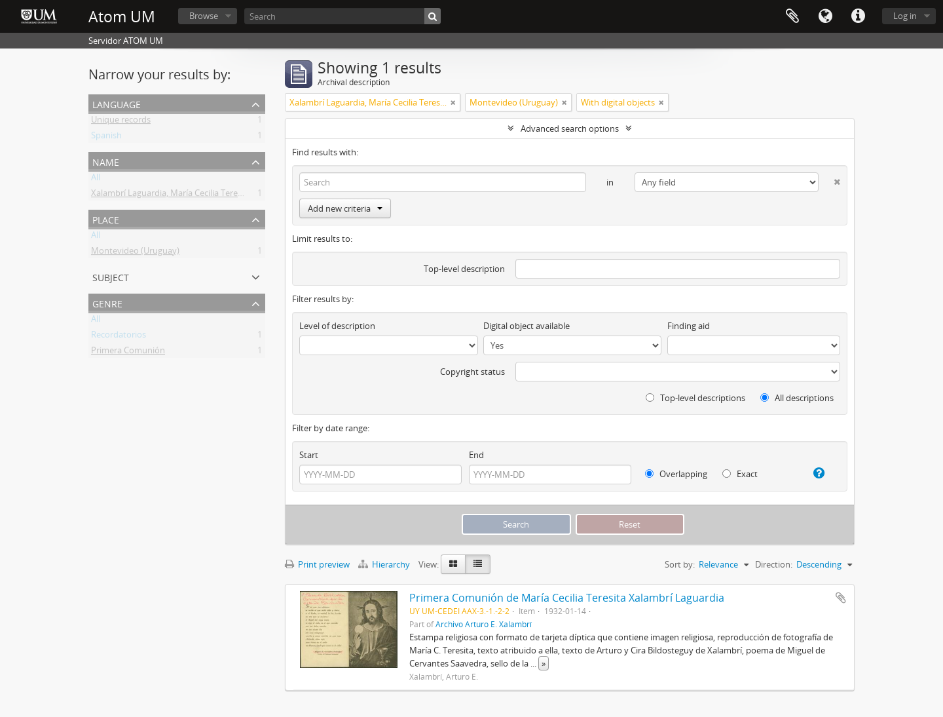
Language (825, 16)
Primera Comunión (128, 352)
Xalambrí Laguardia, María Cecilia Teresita (171, 195)
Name (105, 161)
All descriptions (797, 398)
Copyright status (472, 372)
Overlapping (676, 474)
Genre (107, 302)
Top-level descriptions (695, 398)
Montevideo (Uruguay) (135, 253)
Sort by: (680, 564)
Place (105, 218)
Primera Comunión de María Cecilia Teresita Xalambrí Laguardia (566, 598)
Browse (203, 16)
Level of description (337, 326)
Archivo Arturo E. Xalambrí (483, 624)
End (476, 455)
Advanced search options (570, 128)
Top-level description (464, 269)
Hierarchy (385, 564)
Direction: (773, 564)
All (95, 179)
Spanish (106, 138)
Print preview (317, 564)
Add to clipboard (840, 597)
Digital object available (526, 326)
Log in (905, 16)
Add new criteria (345, 208)
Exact (740, 474)
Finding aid (688, 326)
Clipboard (792, 16)
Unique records (121, 122)
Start (308, 455)
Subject (110, 276)
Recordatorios (118, 337)
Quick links (857, 16)
